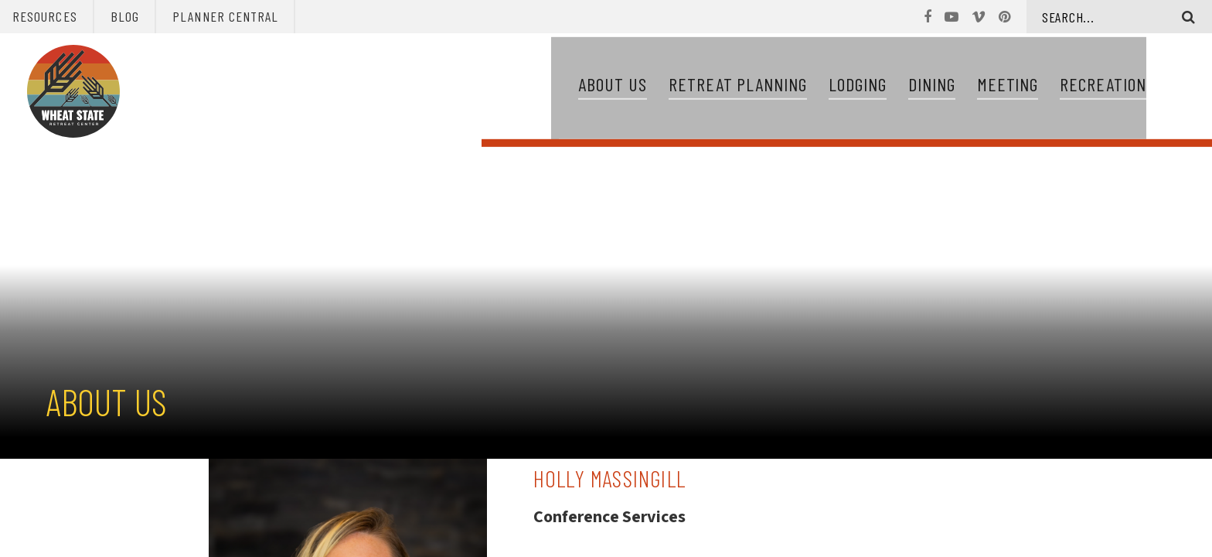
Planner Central (225, 16)
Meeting (1008, 86)
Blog (125, 16)
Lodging (858, 86)
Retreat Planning (738, 86)
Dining (931, 86)
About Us (612, 86)
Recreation (1103, 86)
